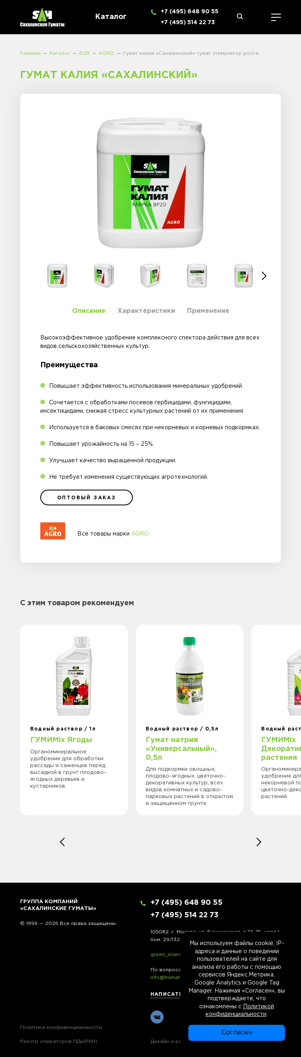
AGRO (106, 53)
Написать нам (174, 994)
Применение (208, 311)
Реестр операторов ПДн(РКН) (58, 1041)
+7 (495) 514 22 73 (188, 22)
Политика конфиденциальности (61, 1027)
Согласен (236, 1033)
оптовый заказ (86, 498)
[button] (264, 275)
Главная (30, 53)
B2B (84, 53)
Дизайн (159, 1041)
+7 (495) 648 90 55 (190, 11)
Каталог (111, 17)
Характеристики (146, 311)
